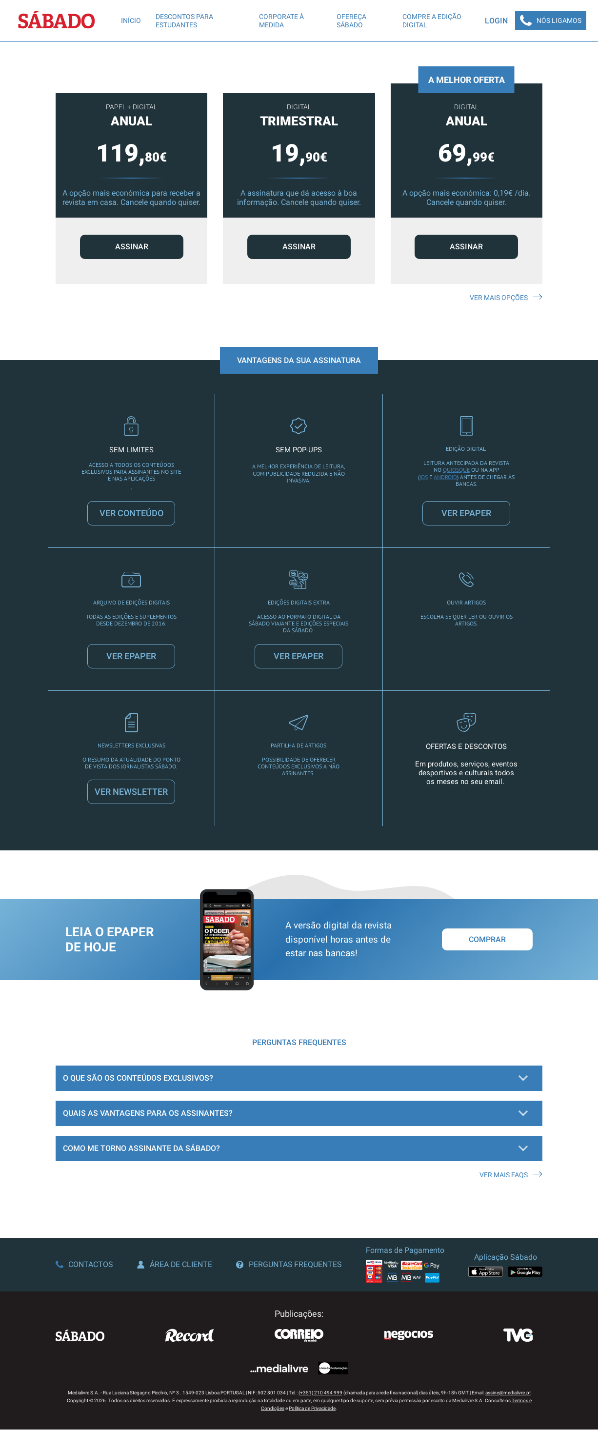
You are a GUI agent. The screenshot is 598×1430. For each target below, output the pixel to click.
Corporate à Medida (281, 21)
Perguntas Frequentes (289, 1265)
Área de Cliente (175, 1265)
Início (131, 21)
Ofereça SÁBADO (351, 21)
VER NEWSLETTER (131, 792)
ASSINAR (131, 247)
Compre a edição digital (430, 21)
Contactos (84, 1265)
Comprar (487, 940)
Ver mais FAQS (510, 1175)
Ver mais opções (506, 298)
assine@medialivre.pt (508, 1393)
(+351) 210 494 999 (320, 1393)
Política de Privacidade (312, 1408)
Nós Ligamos (550, 21)
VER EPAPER (466, 513)
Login (495, 20)
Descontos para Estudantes (184, 21)
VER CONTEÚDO (131, 513)
